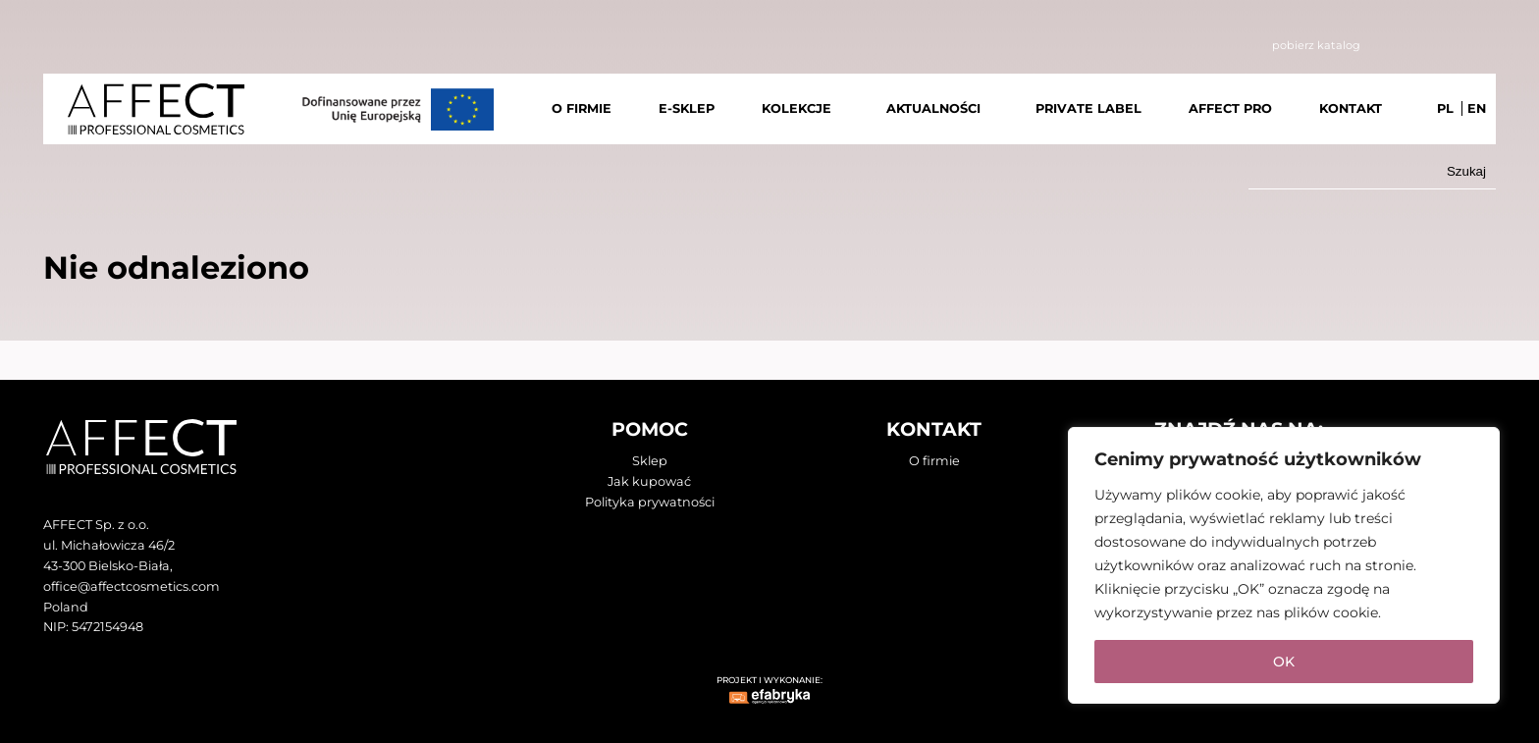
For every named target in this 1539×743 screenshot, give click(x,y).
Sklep (649, 460)
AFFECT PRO (1230, 108)
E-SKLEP (687, 108)
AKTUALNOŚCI (933, 108)
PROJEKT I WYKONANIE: (769, 679)
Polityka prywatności (650, 502)
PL (1445, 108)
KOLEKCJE (796, 108)
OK (1284, 661)
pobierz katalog (1316, 45)
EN (1476, 108)
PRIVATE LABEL (1088, 108)
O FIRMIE (581, 108)
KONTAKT (1350, 108)
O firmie (934, 460)
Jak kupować (649, 481)
